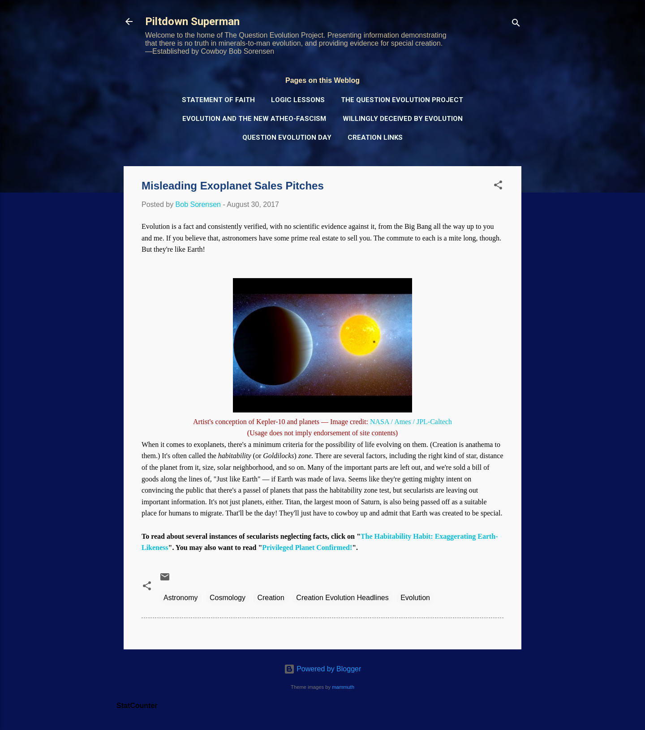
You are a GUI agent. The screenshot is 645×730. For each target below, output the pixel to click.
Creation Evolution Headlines (342, 597)
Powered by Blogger (322, 669)
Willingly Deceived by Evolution (403, 119)
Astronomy (180, 597)
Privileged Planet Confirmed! (307, 547)
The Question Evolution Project (402, 100)
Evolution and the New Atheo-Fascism (254, 119)
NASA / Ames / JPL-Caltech (411, 421)
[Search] (516, 24)
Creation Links (375, 137)
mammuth (343, 687)
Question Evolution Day (286, 137)
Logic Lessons (298, 100)
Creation (270, 597)
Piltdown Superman (192, 21)
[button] (498, 186)
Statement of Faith (218, 100)
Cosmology (227, 597)
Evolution (415, 597)
